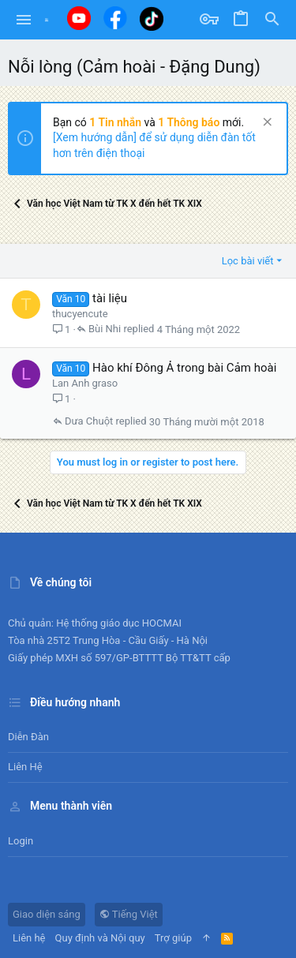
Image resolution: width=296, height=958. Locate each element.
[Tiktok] (151, 18)
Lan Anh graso (85, 383)
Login (20, 841)
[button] (24, 20)
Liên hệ (25, 767)
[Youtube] (79, 18)
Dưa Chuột (89, 421)
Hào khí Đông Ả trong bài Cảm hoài (184, 368)
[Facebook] (115, 17)
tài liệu (109, 298)
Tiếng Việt (128, 914)
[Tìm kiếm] (272, 19)
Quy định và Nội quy (100, 938)
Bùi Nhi (104, 329)
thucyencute (80, 314)
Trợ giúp (173, 938)
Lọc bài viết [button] (248, 261)
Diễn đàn (28, 737)
